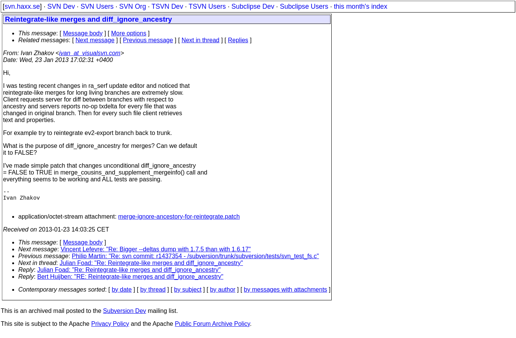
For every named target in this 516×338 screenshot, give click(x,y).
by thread (153, 294)
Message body (82, 33)
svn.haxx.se (22, 6)
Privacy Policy (110, 328)
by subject (187, 294)
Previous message (148, 40)
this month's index (360, 6)
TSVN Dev (167, 6)
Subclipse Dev (253, 6)
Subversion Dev (124, 315)
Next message (94, 40)
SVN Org (132, 6)
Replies (238, 40)
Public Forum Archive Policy (212, 328)
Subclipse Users (304, 6)
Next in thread (201, 40)
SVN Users (96, 6)
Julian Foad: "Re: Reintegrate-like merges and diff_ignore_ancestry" (151, 267)
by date (121, 294)
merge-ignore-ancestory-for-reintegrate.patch (179, 221)
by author (222, 294)
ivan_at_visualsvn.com (89, 53)
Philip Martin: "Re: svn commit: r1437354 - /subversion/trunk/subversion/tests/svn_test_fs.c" (195, 260)
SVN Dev (61, 6)
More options (129, 33)
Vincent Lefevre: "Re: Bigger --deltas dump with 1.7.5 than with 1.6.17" (156, 254)
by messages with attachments (285, 294)
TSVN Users (207, 6)
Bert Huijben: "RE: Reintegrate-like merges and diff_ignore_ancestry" (130, 281)
